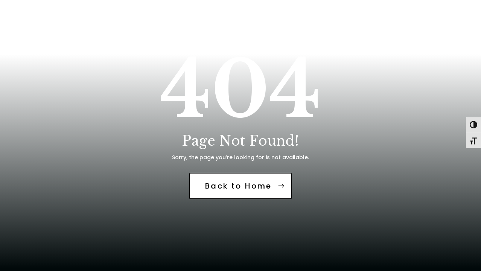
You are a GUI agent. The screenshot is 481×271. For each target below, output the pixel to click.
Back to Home (238, 186)
